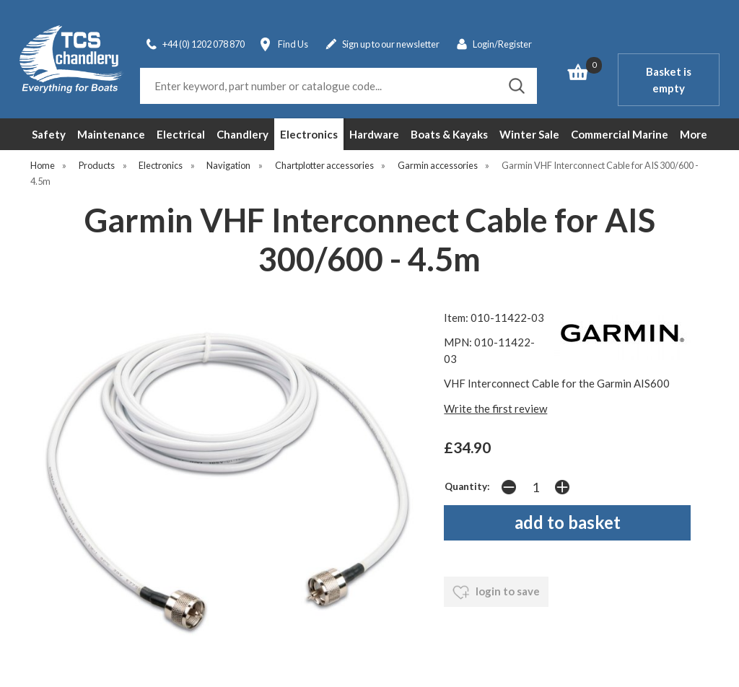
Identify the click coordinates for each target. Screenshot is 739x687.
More (693, 134)
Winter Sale (529, 134)
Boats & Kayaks (449, 134)
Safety (49, 134)
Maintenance (111, 134)
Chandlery (242, 134)
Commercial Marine (619, 134)
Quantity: (467, 486)
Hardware (374, 134)
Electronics (309, 134)
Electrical (181, 134)
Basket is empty (668, 80)
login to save (496, 592)
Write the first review (495, 408)
